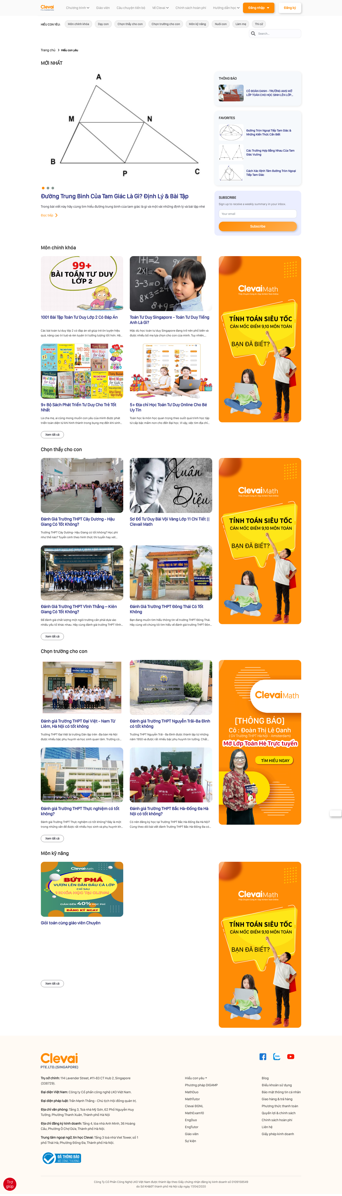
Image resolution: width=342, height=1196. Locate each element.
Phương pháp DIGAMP (201, 1087)
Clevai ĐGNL (194, 1108)
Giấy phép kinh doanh (278, 1136)
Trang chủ (48, 50)
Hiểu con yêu (195, 1080)
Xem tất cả (52, 435)
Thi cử (259, 24)
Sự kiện (190, 1143)
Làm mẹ (241, 24)
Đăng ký (290, 8)
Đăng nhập (258, 7)
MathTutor (192, 1101)
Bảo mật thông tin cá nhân (281, 1094)
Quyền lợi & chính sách (279, 1115)
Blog (265, 1080)
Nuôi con (221, 24)
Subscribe (257, 227)
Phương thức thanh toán (280, 1108)
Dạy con (103, 24)
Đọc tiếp (47, 215)
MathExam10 (194, 1115)
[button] (43, 188)
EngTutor (191, 1129)
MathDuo (192, 1094)
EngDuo (191, 1122)
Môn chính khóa (78, 24)
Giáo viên (192, 1136)
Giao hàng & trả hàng (277, 1101)
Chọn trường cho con (166, 24)
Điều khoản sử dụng (277, 1087)
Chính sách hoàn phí (277, 1122)
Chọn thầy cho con (130, 24)
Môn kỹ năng (197, 24)
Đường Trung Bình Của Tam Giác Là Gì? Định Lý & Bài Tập (114, 196)
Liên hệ (267, 1129)
